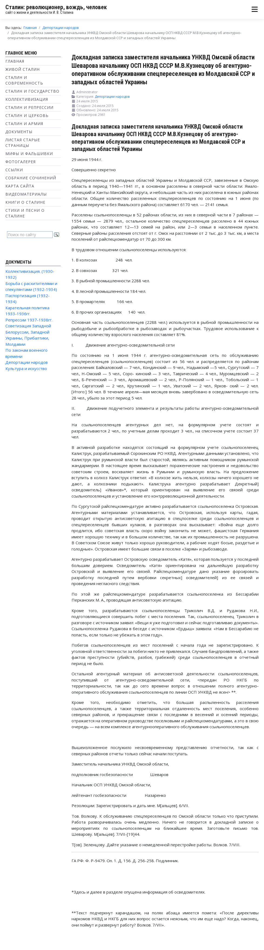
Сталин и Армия (24, 123)
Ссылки (14, 169)
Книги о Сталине (25, 202)
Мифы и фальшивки (29, 153)
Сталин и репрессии (29, 107)
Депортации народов (26, 362)
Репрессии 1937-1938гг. (28, 320)
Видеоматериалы (26, 194)
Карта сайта (19, 186)
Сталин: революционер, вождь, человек (56, 7)
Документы (18, 131)
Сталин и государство (32, 91)
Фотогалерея (20, 161)
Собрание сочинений (30, 177)
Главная (14, 61)
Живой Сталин (22, 69)
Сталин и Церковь (27, 115)
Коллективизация (26, 99)
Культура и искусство (26, 368)
